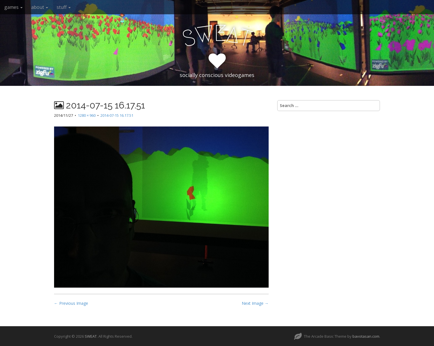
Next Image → (255, 303)
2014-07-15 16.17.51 (116, 115)
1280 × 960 (87, 115)
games (13, 7)
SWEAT (91, 336)
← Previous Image (71, 303)
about (39, 7)
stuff (64, 7)
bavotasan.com (365, 336)
